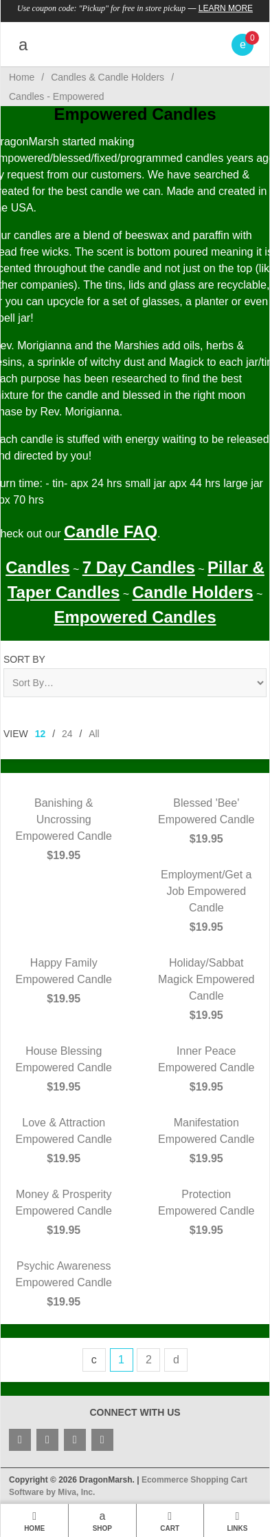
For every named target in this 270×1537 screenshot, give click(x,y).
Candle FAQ (110, 531)
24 (67, 733)
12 (40, 733)
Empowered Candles (135, 617)
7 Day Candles (138, 567)
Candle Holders (193, 592)
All (94, 733)
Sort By (24, 659)
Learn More (226, 8)
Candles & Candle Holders (107, 77)
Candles (37, 567)
